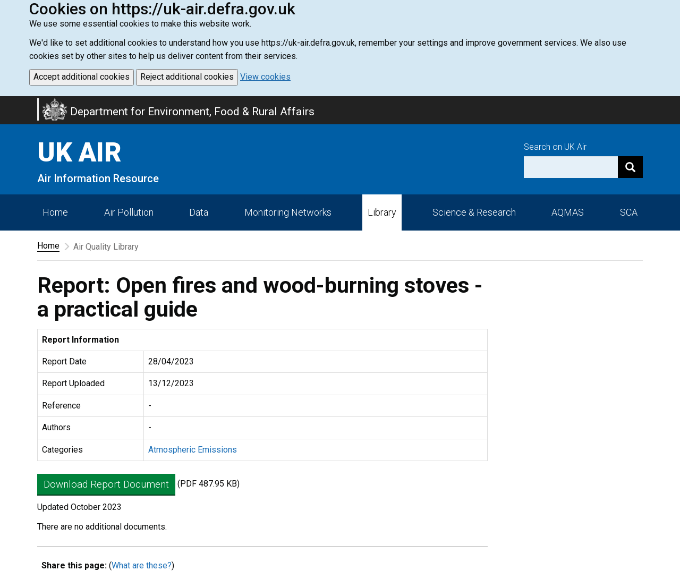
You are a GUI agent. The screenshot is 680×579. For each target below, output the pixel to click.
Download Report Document (106, 484)
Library (382, 212)
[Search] (630, 167)
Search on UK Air (555, 147)
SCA (629, 212)
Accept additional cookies (81, 77)
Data (198, 212)
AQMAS (567, 212)
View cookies (265, 77)
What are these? (142, 565)
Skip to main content (6, 103)
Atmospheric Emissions (192, 450)
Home (55, 212)
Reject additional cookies (187, 77)
